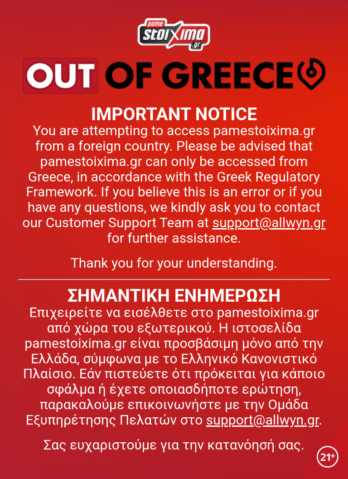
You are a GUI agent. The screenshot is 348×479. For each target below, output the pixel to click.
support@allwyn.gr (268, 222)
